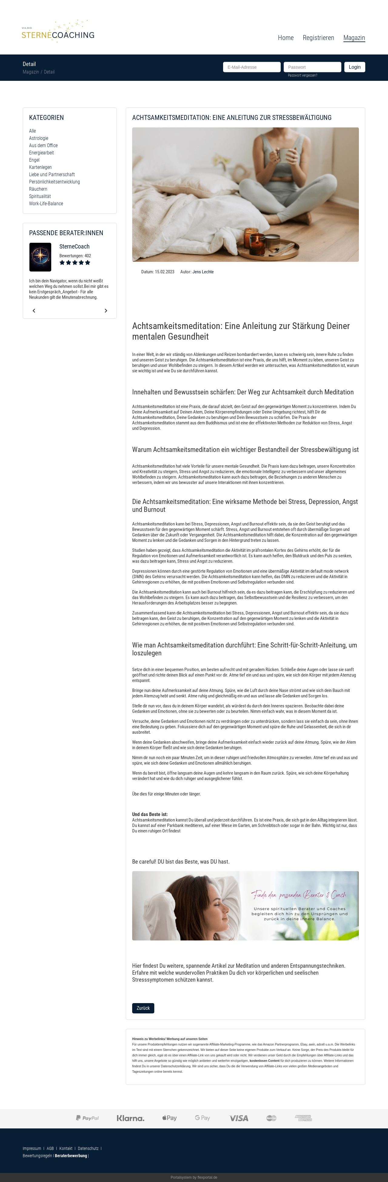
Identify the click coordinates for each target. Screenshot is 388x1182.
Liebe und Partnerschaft (52, 174)
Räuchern (38, 189)
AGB (50, 1148)
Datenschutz (88, 1148)
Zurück (143, 1008)
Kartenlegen (40, 167)
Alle (32, 131)
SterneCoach (74, 246)
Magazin (31, 72)
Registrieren (318, 37)
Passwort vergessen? (302, 75)
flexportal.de (207, 1177)
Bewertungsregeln (37, 1155)
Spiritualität (40, 196)
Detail (49, 72)
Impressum (32, 1148)
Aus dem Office (43, 145)
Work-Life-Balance (46, 203)
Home (286, 37)
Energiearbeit (41, 153)
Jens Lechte (203, 272)
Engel (34, 160)
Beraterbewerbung (71, 1155)
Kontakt (65, 1148)
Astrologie (38, 138)
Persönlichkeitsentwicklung (54, 182)
